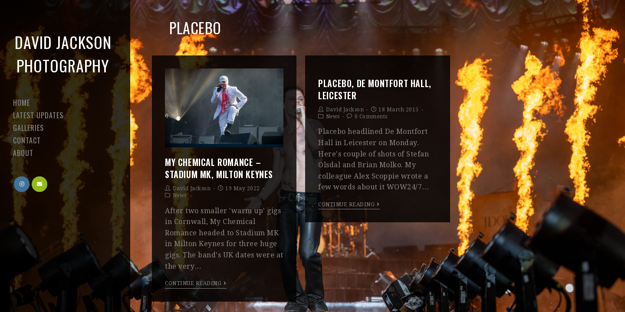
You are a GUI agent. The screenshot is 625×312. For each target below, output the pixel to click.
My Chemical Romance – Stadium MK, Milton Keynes (219, 168)
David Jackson (192, 188)
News (180, 195)
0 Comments (371, 117)
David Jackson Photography (63, 53)
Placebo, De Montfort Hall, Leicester (374, 89)
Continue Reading (196, 283)
